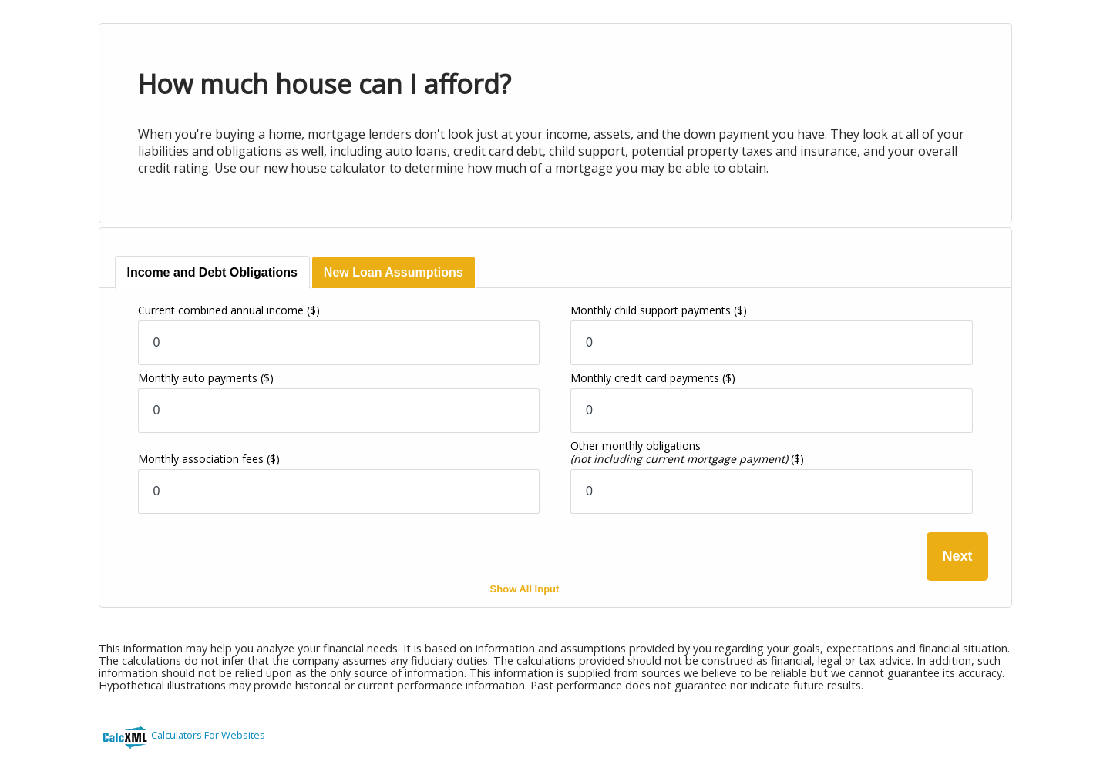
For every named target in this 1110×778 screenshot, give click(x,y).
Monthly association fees (209, 458)
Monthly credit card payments (652, 378)
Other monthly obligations (687, 452)
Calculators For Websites (208, 735)
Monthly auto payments (206, 378)
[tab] (212, 272)
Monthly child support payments (658, 310)
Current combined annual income (229, 310)
